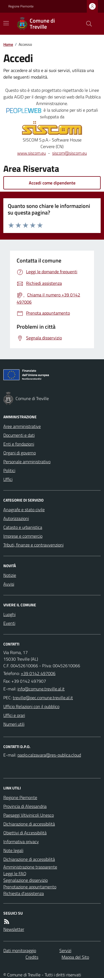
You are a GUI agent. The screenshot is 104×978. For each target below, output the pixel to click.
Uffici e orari (14, 715)
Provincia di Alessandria (25, 806)
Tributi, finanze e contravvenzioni (33, 545)
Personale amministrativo (26, 461)
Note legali (13, 850)
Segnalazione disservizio (25, 880)
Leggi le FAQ (14, 873)
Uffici (7, 479)
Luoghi (9, 614)
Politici (9, 470)
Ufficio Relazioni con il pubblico (31, 706)
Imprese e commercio (22, 536)
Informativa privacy (21, 841)
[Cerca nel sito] (87, 23)
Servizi (65, 950)
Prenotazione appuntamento (29, 886)
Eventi (9, 623)
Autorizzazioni (16, 518)
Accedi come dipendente (52, 182)
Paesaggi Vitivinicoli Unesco (28, 815)
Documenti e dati (19, 435)
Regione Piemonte (21, 6)
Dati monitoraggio (19, 950)
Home (8, 44)
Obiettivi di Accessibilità (25, 832)
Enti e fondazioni (18, 444)
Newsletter (13, 929)
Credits (32, 957)
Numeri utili (13, 724)
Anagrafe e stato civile (24, 509)
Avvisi (8, 584)
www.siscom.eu (31, 153)
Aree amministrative (22, 426)
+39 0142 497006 (38, 673)
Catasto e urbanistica (22, 527)
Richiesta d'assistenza (23, 893)
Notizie (9, 575)
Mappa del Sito (75, 957)
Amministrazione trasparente (30, 867)
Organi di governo (19, 452)
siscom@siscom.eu (69, 153)
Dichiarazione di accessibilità (29, 824)
